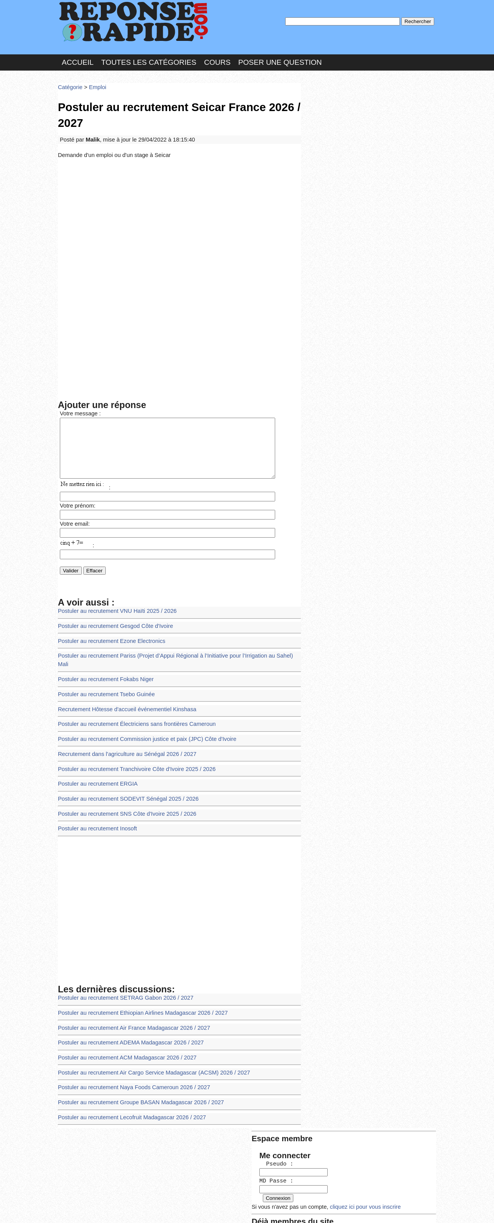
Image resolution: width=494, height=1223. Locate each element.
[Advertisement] (179, 213)
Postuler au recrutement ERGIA (95, 762)
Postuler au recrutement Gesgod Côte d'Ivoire (112, 622)
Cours (217, 59)
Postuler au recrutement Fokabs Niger (102, 664)
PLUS (363, 1209)
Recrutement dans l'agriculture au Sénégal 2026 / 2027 (123, 734)
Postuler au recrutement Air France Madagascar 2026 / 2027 (129, 1000)
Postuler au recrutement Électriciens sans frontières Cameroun (132, 706)
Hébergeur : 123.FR (226, 1209)
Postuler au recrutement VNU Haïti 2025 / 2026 (113, 608)
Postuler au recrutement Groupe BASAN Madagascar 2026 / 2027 (135, 1070)
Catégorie (69, 83)
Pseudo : (327, 113)
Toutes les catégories (148, 59)
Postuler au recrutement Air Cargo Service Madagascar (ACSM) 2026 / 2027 (148, 1042)
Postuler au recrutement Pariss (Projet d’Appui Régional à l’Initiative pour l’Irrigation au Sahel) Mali (173, 650)
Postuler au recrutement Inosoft (95, 804)
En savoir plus (241, 1196)
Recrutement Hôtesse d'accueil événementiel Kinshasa (123, 692)
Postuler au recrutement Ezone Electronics (108, 636)
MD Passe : (327, 129)
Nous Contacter (119, 1209)
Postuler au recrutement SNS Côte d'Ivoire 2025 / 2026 (123, 790)
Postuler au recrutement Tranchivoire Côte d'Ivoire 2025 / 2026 (132, 748)
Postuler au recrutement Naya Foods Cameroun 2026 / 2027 (129, 1056)
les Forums (171, 1209)
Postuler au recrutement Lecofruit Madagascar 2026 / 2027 (127, 1084)
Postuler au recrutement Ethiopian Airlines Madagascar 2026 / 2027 (137, 986)
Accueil (77, 59)
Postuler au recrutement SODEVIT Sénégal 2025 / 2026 (123, 776)
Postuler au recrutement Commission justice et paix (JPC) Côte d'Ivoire (141, 720)
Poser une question (279, 59)
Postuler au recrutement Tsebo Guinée (103, 678)
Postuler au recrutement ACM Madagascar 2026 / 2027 (123, 1028)
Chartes (73, 1209)
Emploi (95, 83)
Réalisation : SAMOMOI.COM (306, 1209)
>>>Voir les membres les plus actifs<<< (352, 267)
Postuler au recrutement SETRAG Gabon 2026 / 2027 (121, 972)
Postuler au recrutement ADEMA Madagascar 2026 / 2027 (126, 1014)
